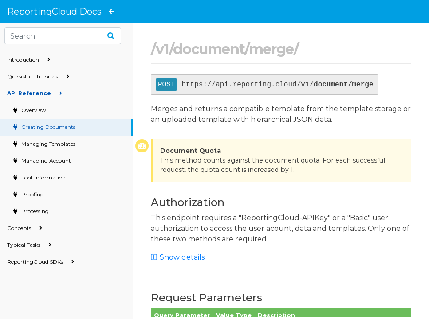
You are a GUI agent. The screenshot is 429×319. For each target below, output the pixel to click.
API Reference (34, 93)
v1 (162, 49)
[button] (182, 257)
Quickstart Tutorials (38, 76)
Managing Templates (47, 143)
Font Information (43, 177)
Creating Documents (47, 127)
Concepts (24, 228)
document (208, 49)
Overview (33, 110)
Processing (34, 211)
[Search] (62, 35)
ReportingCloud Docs (54, 11)
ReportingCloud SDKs (40, 261)
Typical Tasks (29, 244)
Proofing (32, 194)
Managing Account (45, 160)
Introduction (28, 59)
